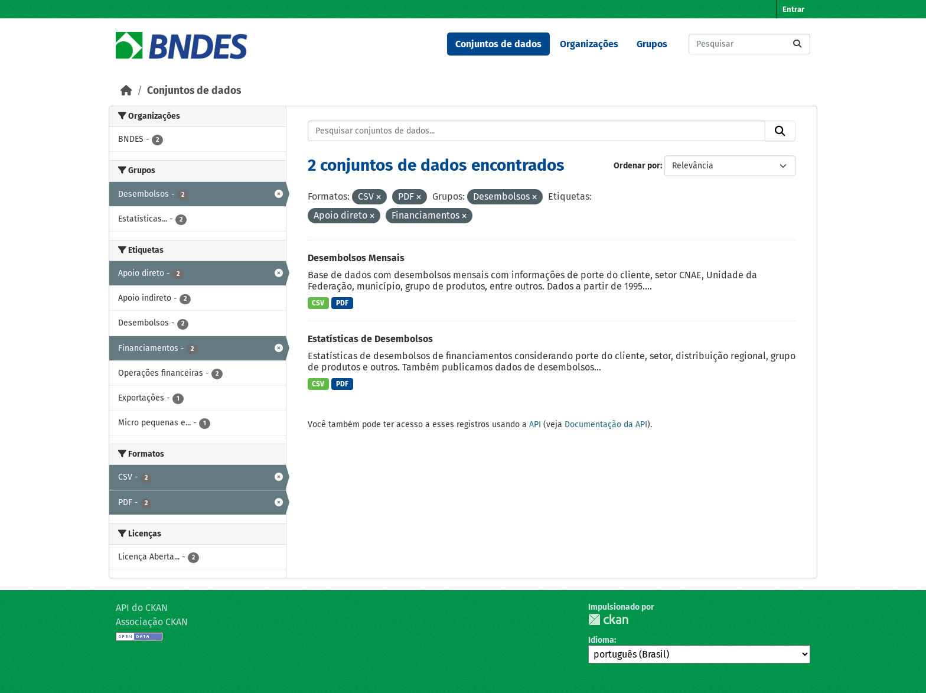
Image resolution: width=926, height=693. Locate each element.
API (535, 424)
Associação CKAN (152, 621)
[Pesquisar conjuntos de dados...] (749, 44)
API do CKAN (142, 607)
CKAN (608, 619)
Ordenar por (637, 166)
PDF (342, 303)
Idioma (601, 640)
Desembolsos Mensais (356, 257)
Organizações (589, 44)
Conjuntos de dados (498, 44)
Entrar (793, 9)
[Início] (126, 90)
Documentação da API (606, 424)
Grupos (652, 44)
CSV (318, 303)
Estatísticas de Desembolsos (370, 338)
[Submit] (797, 44)
